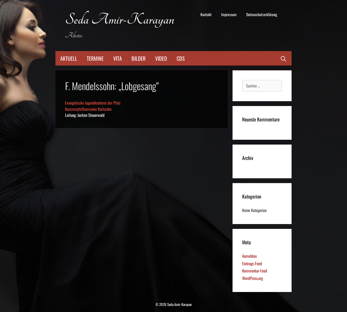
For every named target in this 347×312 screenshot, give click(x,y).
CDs (181, 58)
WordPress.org (252, 278)
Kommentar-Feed (254, 271)
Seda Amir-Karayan (119, 20)
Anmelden (249, 256)
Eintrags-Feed (252, 263)
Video (161, 58)
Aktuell (68, 58)
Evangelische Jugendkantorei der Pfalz (92, 103)
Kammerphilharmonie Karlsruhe (88, 109)
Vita (117, 58)
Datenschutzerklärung (261, 14)
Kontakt (206, 14)
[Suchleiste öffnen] (283, 58)
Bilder (139, 58)
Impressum (229, 14)
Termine (95, 58)
